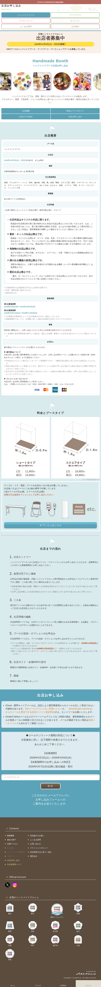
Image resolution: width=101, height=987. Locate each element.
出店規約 (75, 26)
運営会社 (33, 856)
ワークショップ (25, 21)
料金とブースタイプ (75, 111)
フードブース (75, 15)
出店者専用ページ (14, 864)
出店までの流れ (26, 117)
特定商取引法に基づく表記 (40, 852)
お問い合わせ (35, 844)
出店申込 (63, 985)
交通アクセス (12, 844)
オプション (75, 21)
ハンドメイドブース (25, 15)
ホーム (12, 985)
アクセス (38, 985)
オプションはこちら (50, 525)
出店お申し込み (75, 117)
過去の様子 (11, 840)
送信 (50, 786)
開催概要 (10, 836)
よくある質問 (26, 26)
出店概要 (26, 111)
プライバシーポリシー (39, 848)
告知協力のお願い (37, 836)
